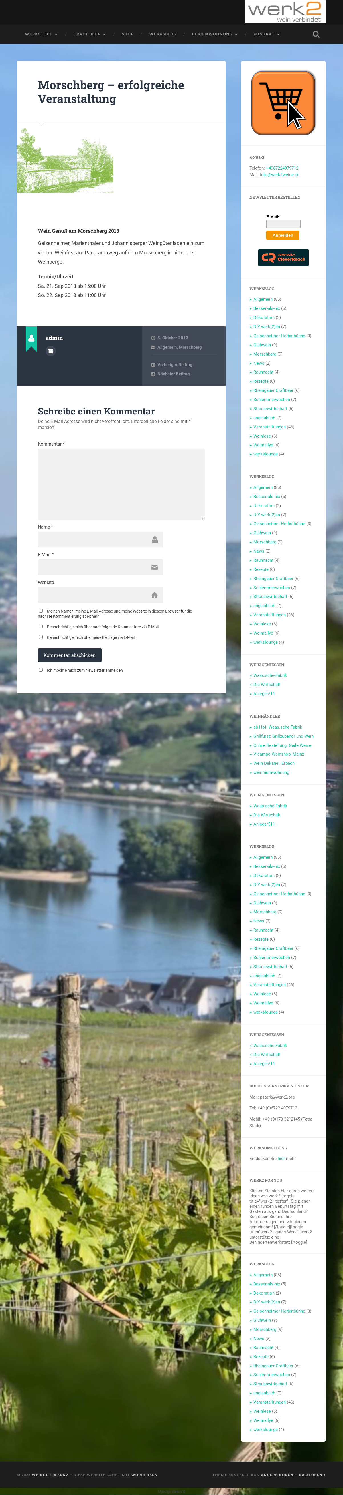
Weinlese (262, 435)
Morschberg (190, 347)
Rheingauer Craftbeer (273, 390)
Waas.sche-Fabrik (270, 675)
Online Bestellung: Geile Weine (282, 745)
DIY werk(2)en (266, 326)
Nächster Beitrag (173, 373)
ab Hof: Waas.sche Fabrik (277, 727)
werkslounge (265, 454)
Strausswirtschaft (270, 408)
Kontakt (264, 34)
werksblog (162, 34)
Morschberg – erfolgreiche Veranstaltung (111, 91)
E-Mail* (273, 216)
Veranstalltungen (269, 426)
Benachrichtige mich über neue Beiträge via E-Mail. (91, 637)
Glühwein (262, 345)
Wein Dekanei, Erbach (274, 763)
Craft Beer (87, 34)
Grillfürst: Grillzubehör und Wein (283, 736)
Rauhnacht (263, 372)
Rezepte (261, 381)
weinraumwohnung (271, 772)
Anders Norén (277, 1474)
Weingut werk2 (50, 1474)
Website (46, 583)
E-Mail (46, 555)
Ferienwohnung (212, 34)
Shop (128, 34)
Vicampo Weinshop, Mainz (278, 754)
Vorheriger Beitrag (174, 364)
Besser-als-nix (266, 308)
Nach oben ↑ (312, 1474)
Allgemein (167, 347)
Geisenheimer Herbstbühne (279, 335)
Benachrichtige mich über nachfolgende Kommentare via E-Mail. (103, 627)
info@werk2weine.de (279, 174)
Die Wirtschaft (267, 684)
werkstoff (38, 34)
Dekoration (264, 317)
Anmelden (283, 234)
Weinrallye (263, 445)
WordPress (144, 1474)
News (258, 363)
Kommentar (51, 444)
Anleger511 (264, 693)
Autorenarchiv (51, 351)
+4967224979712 (282, 168)
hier (281, 1158)
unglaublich (264, 417)
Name (45, 527)
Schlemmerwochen (271, 399)
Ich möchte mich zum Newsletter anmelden (85, 670)
